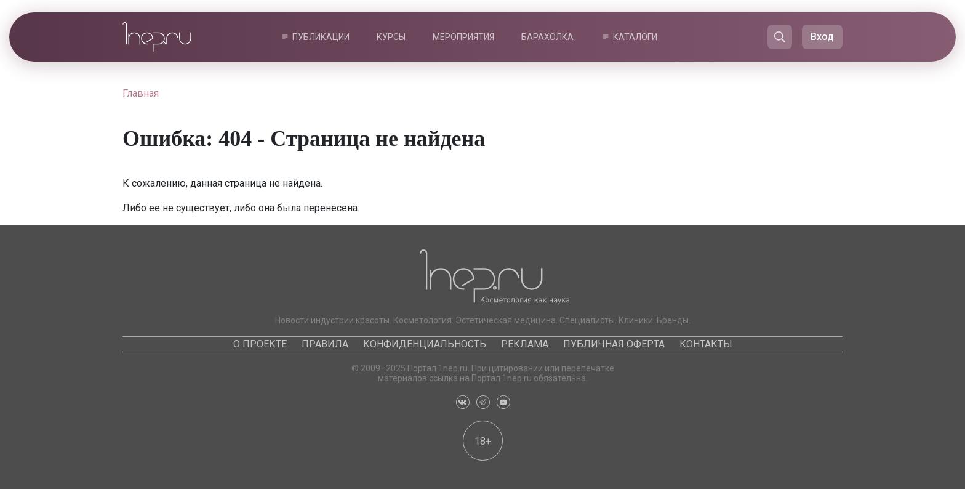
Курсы (391, 37)
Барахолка (547, 37)
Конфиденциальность (424, 344)
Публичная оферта (614, 344)
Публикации (321, 37)
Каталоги (635, 37)
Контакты (705, 344)
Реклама (524, 344)
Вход (822, 36)
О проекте (260, 344)
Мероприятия (463, 37)
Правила (325, 344)
